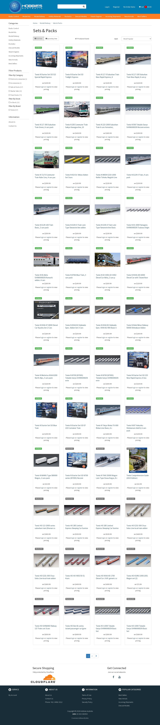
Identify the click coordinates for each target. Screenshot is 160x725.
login (42, 87)
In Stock (15, 102)
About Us (12, 122)
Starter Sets (16, 91)
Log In (107, 7)
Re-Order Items (129, 7)
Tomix (14, 110)
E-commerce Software (78, 718)
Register (116, 7)
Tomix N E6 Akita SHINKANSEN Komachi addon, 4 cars (44, 277)
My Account (13, 695)
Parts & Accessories (19, 79)
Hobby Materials (55, 16)
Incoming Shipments (113, 16)
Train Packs (16, 95)
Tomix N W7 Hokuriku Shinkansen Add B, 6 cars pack (136, 428)
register (49, 87)
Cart (145, 7)
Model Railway (39, 16)
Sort (116, 39)
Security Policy (87, 702)
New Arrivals (129, 16)
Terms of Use (86, 695)
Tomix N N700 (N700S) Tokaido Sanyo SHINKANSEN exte (76, 378)
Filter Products (15, 71)
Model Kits (26, 16)
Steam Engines (96, 16)
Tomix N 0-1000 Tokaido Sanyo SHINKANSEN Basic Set (106, 628)
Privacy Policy (87, 698)
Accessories (16, 83)
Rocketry (68, 16)
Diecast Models (81, 16)
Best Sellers (142, 16)
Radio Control (14, 16)
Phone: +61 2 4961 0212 (53, 702)
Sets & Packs (17, 87)
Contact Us (12, 126)
